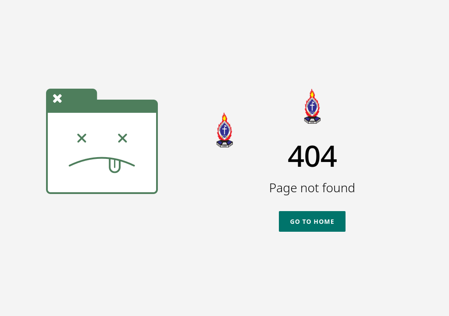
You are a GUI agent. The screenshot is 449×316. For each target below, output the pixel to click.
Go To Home (312, 221)
